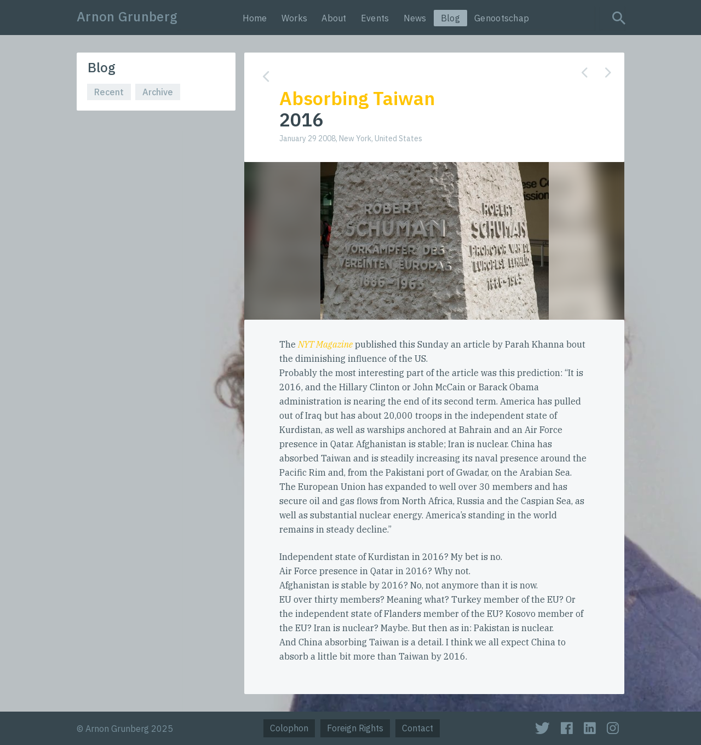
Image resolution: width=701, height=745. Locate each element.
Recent (109, 91)
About (334, 18)
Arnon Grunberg (127, 16)
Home (255, 18)
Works (294, 18)
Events (375, 18)
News (415, 18)
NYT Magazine (325, 344)
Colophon (289, 728)
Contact (417, 728)
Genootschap (501, 18)
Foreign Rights (355, 728)
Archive (157, 91)
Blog (450, 18)
